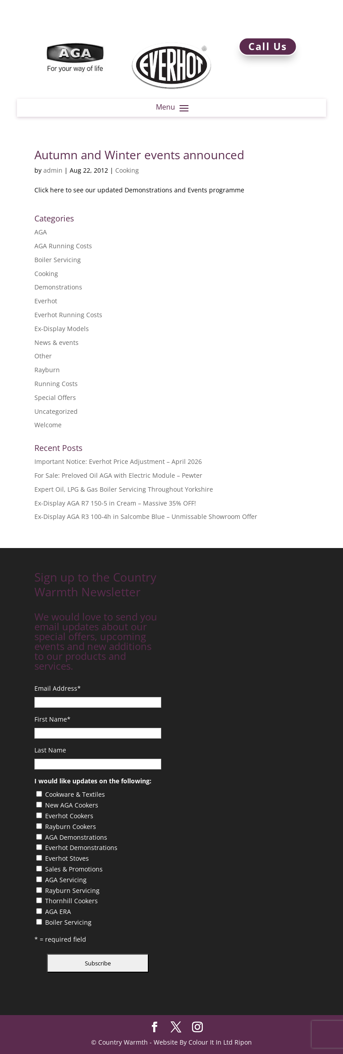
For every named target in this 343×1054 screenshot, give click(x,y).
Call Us (267, 46)
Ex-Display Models (61, 328)
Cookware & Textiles (75, 794)
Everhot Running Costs (68, 314)
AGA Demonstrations (76, 837)
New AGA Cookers (71, 805)
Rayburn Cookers (70, 826)
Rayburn (47, 370)
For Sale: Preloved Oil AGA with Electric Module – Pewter (118, 475)
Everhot (45, 301)
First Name (52, 719)
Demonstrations (58, 287)
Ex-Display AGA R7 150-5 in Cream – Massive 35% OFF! (115, 503)
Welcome (48, 425)
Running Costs (56, 383)
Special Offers (55, 397)
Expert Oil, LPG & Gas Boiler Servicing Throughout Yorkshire (123, 489)
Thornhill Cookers (71, 901)
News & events (56, 342)
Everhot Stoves (67, 858)
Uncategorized (56, 411)
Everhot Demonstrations (81, 847)
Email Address (57, 688)
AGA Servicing (66, 880)
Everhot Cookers (69, 816)
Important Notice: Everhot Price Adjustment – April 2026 (118, 461)
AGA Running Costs (63, 246)
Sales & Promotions (74, 869)
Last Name (50, 750)
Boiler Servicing (57, 259)
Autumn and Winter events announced (139, 155)
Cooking (127, 170)
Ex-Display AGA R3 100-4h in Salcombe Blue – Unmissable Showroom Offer (145, 516)
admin (53, 170)
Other (43, 356)
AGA (40, 232)
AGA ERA (58, 911)
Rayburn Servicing (72, 890)
